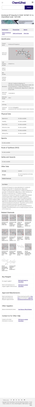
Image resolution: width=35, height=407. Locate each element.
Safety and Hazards (17, 33)
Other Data (26, 33)
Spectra (25, 29)
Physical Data (16, 29)
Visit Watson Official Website (25, 309)
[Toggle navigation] (2, 3)
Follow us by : (6, 400)
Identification (5, 29)
